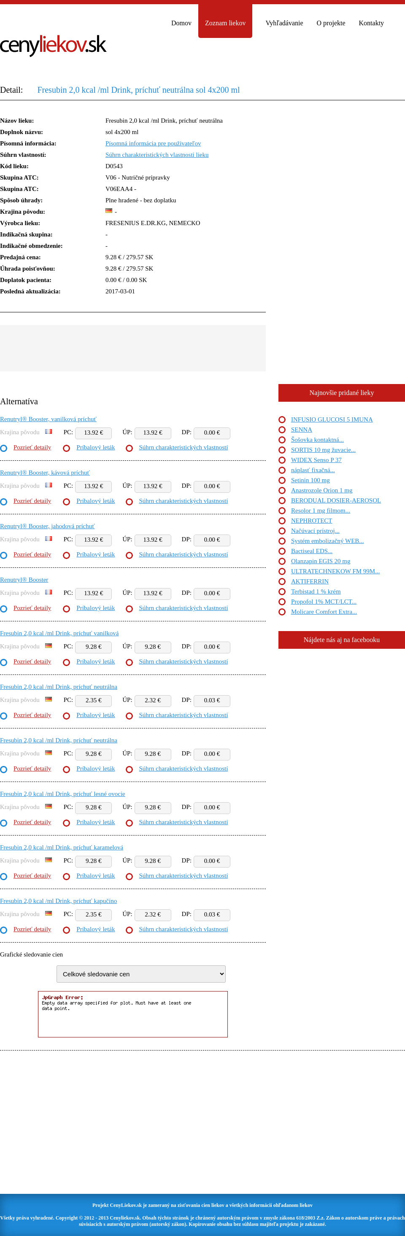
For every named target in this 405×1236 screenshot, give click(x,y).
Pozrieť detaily (32, 447)
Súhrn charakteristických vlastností (183, 447)
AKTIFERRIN (310, 581)
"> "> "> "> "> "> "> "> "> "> (141, 974)
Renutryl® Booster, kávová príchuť (45, 472)
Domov (181, 23)
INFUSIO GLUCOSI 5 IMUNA (332, 419)
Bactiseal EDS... (311, 551)
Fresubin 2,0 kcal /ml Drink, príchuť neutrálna (58, 686)
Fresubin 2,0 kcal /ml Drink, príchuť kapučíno (58, 900)
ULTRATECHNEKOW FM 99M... (335, 571)
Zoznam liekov (225, 23)
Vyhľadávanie (284, 23)
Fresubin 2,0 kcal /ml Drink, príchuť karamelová (61, 847)
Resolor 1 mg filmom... (320, 510)
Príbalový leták (95, 447)
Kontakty (371, 23)
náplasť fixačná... (313, 470)
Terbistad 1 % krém (316, 591)
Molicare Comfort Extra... (324, 611)
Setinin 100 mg (310, 480)
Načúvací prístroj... (315, 530)
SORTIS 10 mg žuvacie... (323, 449)
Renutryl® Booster (24, 579)
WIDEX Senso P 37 (316, 460)
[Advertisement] (133, 348)
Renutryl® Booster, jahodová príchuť (47, 526)
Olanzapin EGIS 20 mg (320, 561)
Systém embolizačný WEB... (327, 540)
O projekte (331, 23)
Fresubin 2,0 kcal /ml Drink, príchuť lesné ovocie (62, 793)
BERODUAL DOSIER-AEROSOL (336, 500)
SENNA (301, 429)
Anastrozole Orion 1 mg (321, 490)
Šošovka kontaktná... (317, 439)
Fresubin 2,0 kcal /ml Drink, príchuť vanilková (59, 633)
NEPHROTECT (311, 520)
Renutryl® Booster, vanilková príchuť (48, 419)
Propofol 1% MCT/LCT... (323, 601)
